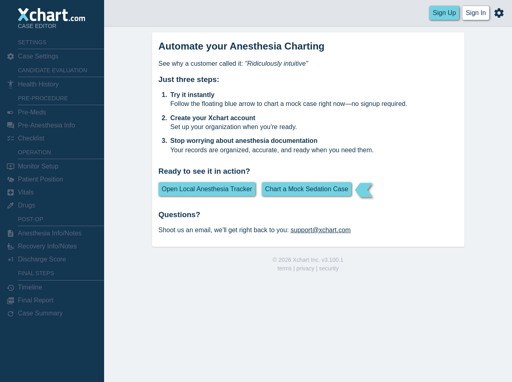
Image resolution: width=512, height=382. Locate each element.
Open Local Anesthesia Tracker (207, 189)
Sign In (476, 12)
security (328, 268)
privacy (305, 268)
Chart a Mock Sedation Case (307, 189)
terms (284, 268)
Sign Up (444, 12)
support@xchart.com (321, 230)
